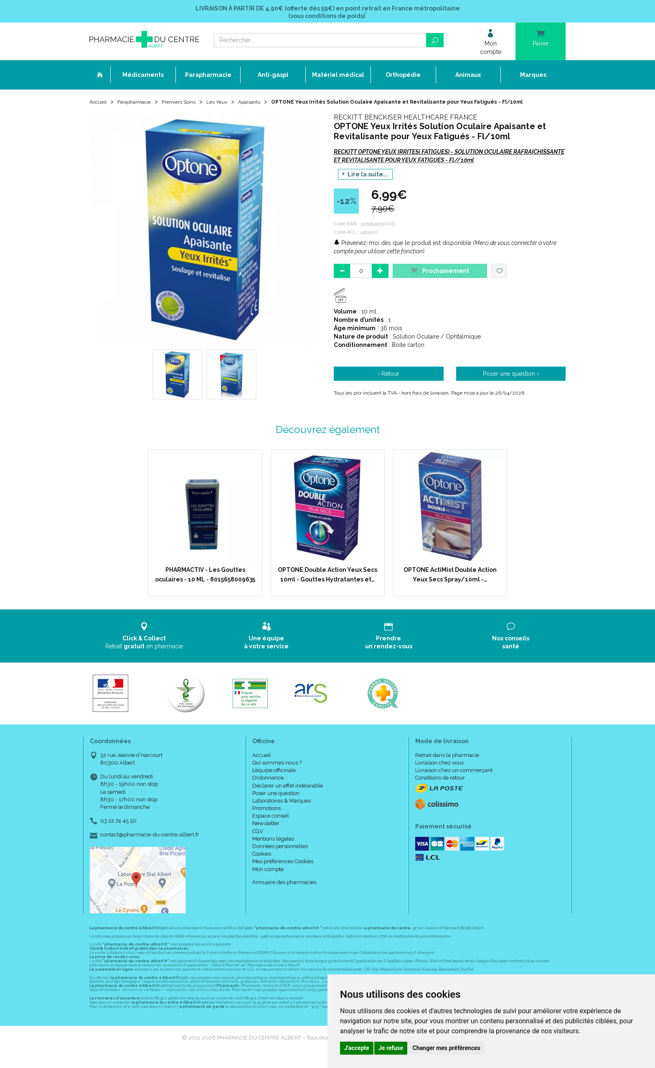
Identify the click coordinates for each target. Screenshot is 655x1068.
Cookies (261, 866)
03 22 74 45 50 (118, 833)
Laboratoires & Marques (281, 813)
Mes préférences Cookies (282, 873)
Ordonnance (268, 790)
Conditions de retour (440, 790)
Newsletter (265, 835)
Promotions (266, 820)
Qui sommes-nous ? (277, 775)
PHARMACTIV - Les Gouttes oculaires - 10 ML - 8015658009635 (205, 586)
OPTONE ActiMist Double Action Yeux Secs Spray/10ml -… (450, 586)
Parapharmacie (140, 105)
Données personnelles (280, 858)
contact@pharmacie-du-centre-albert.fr (149, 847)
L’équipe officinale (274, 782)
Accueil (99, 105)
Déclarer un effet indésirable (287, 797)
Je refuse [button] (390, 1048)
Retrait (144, 647)
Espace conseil (270, 828)
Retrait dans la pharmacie (447, 767)
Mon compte (268, 881)
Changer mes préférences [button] (446, 1048)
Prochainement (440, 282)
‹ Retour (388, 385)
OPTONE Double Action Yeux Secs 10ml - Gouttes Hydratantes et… (327, 586)
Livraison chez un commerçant (454, 782)
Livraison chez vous (439, 775)
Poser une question (276, 805)
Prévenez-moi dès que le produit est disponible (402, 255)
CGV (257, 843)
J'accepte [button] (356, 1048)
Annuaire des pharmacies (284, 894)
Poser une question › (511, 385)
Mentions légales (273, 851)
